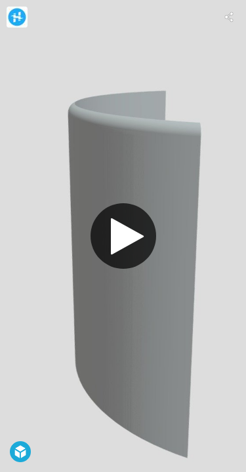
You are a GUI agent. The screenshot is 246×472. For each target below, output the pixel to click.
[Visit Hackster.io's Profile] (17, 17)
